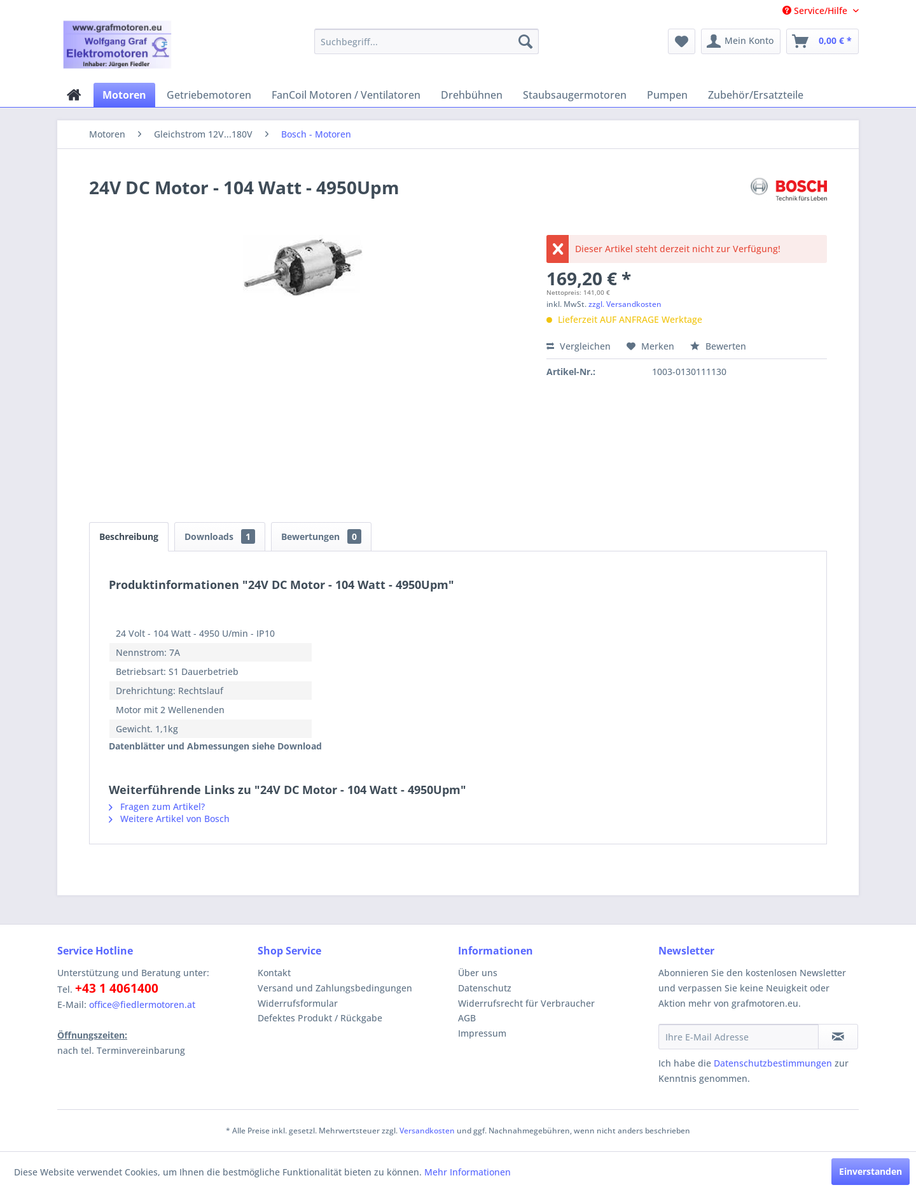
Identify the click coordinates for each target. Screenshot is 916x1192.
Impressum (482, 1033)
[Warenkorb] (822, 41)
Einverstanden (870, 1171)
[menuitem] (426, 41)
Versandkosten (427, 1130)
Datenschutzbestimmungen (773, 1063)
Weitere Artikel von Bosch (169, 818)
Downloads (219, 536)
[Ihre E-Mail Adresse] (738, 1036)
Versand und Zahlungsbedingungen (335, 988)
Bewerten (718, 346)
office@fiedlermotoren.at (142, 1004)
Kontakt (274, 973)
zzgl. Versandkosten (625, 304)
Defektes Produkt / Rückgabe (320, 1018)
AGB (467, 1018)
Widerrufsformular (298, 1003)
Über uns (477, 973)
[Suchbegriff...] (426, 41)
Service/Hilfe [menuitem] (816, 10)
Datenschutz (484, 988)
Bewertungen (321, 536)
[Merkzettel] (681, 41)
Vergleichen (578, 346)
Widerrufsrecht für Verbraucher (526, 1003)
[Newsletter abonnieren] (838, 1036)
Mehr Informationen (467, 1172)
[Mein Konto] (741, 41)
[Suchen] (525, 41)
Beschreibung (128, 536)
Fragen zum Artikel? (157, 806)
